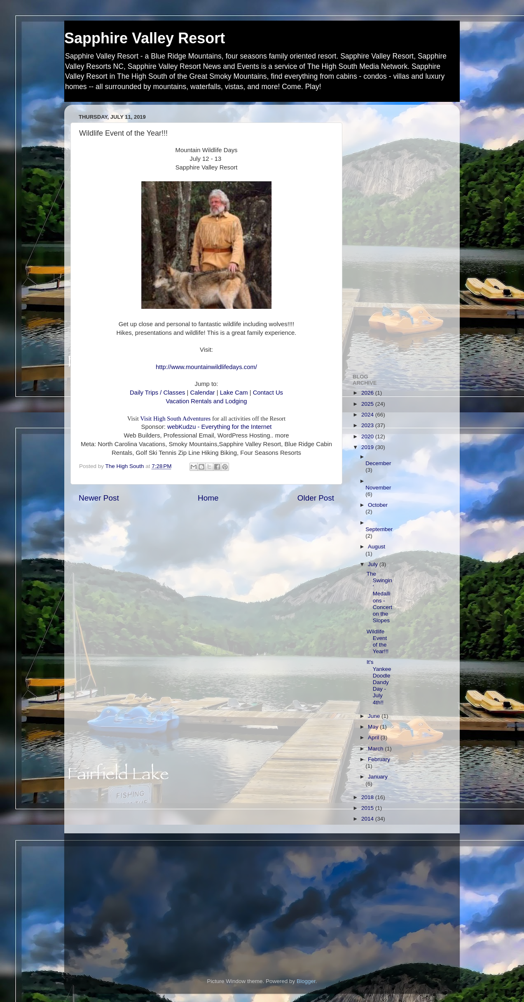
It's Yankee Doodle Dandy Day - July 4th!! (379, 682)
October (378, 505)
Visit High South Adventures (175, 418)
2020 (368, 436)
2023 (368, 425)
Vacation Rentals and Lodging (206, 401)
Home (208, 498)
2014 (368, 819)
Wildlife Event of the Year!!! (378, 641)
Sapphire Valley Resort (144, 38)
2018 (368, 797)
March (376, 749)
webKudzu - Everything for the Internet (219, 426)
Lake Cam (233, 392)
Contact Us (268, 392)
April (374, 737)
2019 (368, 447)
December (378, 463)
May (374, 727)
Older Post (315, 498)
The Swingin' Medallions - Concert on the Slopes (379, 597)
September (379, 529)
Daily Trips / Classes (158, 392)
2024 (368, 415)
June (374, 716)
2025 (368, 404)
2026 (368, 393)
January (378, 777)
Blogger (306, 981)
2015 (368, 808)
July (373, 564)
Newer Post (99, 498)
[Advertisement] (399, 234)
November (378, 488)
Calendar (202, 392)
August (376, 546)
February (379, 759)
